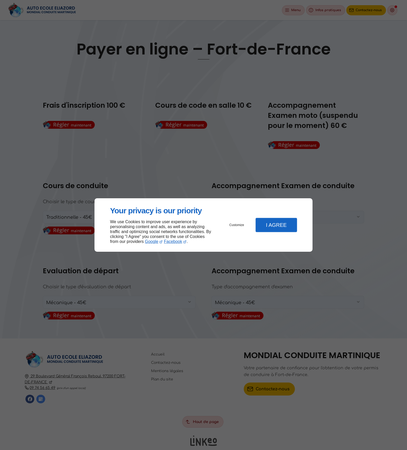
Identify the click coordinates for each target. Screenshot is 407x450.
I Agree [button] (276, 225)
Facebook (173, 241)
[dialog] (203, 225)
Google (151, 241)
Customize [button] (236, 225)
